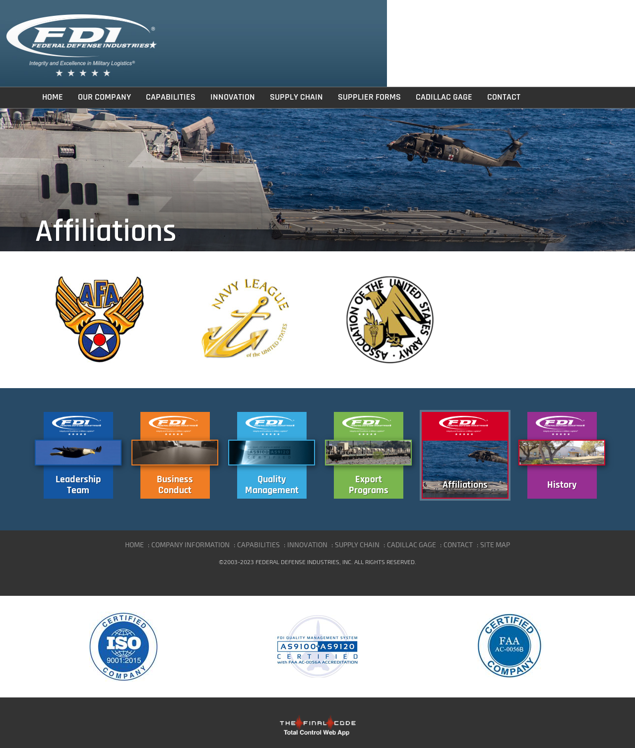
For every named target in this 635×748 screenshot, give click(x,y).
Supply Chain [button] (296, 97)
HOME (134, 544)
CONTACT (458, 544)
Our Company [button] (104, 97)
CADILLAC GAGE (411, 544)
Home (52, 97)
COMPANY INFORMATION (190, 544)
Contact (503, 97)
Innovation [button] (232, 97)
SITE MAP (495, 544)
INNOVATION (307, 544)
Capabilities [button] (170, 97)
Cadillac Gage (444, 97)
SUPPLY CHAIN (357, 544)
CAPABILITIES (258, 544)
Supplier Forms (369, 97)
